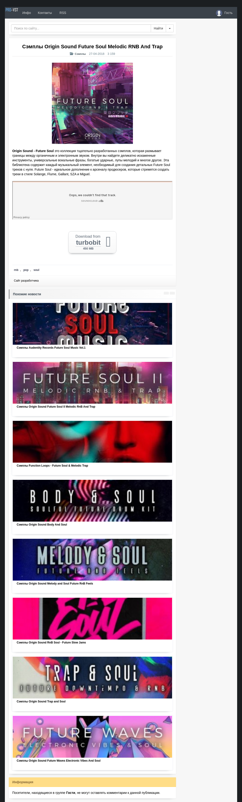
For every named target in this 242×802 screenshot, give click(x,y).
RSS (76, 13)
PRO (18, 13)
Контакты (59, 13)
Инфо (40, 13)
